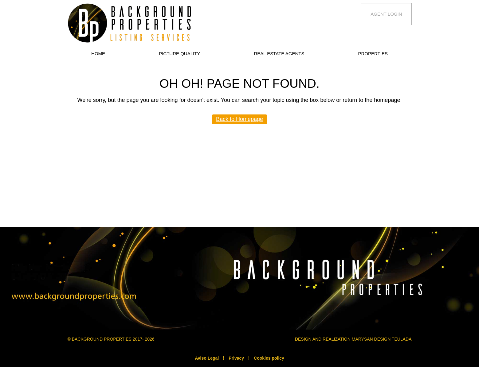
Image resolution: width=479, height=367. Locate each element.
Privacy (236, 358)
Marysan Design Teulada (382, 339)
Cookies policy (269, 358)
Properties (373, 53)
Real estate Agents (279, 53)
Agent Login (386, 14)
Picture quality (179, 53)
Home (98, 53)
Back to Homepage (239, 119)
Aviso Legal (207, 358)
